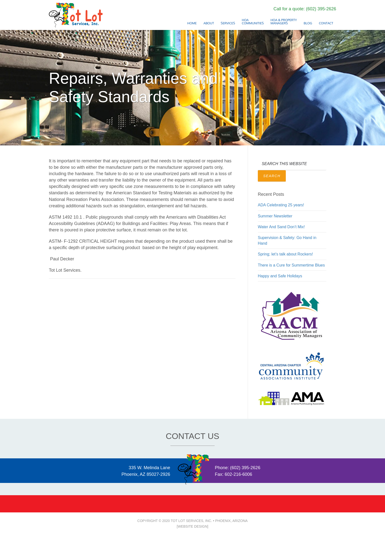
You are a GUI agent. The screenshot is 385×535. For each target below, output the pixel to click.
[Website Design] (192, 526)
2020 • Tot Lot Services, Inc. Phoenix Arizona (76, 15)
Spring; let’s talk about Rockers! (285, 254)
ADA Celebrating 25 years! (281, 205)
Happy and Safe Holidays (280, 276)
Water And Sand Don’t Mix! (281, 227)
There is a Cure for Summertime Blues (291, 265)
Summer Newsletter (275, 216)
